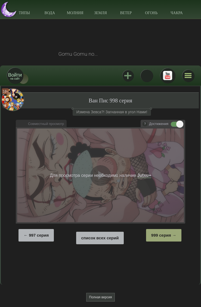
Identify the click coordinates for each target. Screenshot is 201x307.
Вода (50, 13)
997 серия (39, 235)
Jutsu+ (128, 75)
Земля (100, 13)
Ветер (126, 13)
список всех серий (100, 238)
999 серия (161, 235)
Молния (75, 13)
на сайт (15, 76)
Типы (24, 13)
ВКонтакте (146, 75)
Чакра (177, 13)
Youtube (167, 75)
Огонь (151, 13)
